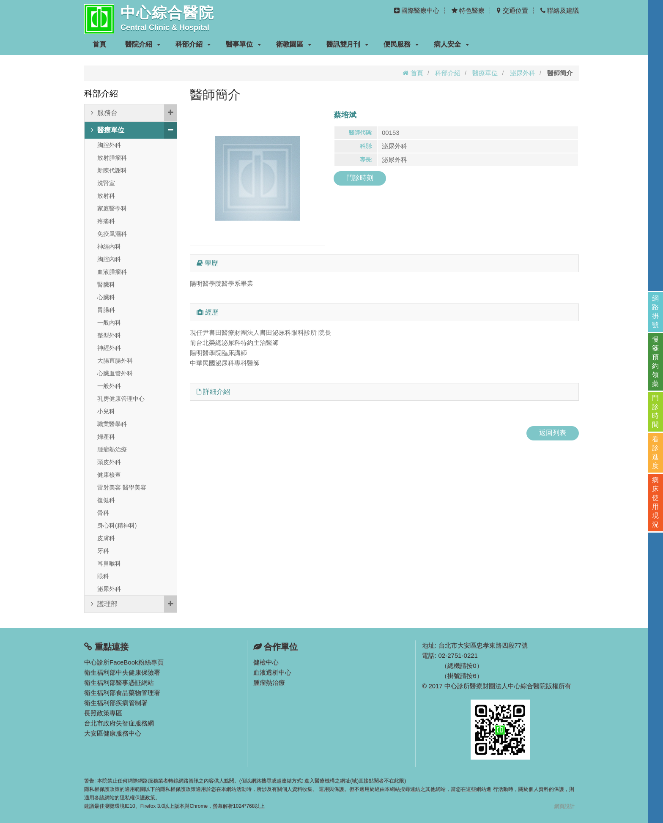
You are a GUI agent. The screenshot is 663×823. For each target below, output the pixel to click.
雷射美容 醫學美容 (121, 487)
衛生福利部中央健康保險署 (122, 672)
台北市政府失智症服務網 (119, 723)
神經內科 (109, 246)
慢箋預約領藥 (655, 361)
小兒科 (106, 411)
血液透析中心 (272, 672)
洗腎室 (106, 183)
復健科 (106, 500)
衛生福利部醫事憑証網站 (119, 682)
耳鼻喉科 (109, 563)
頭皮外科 (109, 462)
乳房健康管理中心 (121, 398)
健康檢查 (109, 474)
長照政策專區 (103, 712)
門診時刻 (359, 177)
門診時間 (655, 411)
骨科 (103, 512)
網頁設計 (564, 806)
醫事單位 (243, 44)
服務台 (134, 112)
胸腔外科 (109, 145)
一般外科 (109, 386)
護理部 (134, 604)
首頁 (99, 44)
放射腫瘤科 (112, 157)
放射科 (106, 195)
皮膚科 (106, 538)
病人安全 (451, 44)
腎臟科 (106, 284)
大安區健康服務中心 (112, 733)
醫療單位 (485, 73)
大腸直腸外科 (115, 360)
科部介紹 (193, 44)
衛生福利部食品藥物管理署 (122, 692)
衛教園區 (293, 44)
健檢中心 (266, 662)
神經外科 (109, 348)
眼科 (103, 576)
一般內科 (109, 322)
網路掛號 (655, 311)
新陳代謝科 (112, 170)
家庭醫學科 (112, 208)
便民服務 (401, 44)
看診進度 (655, 452)
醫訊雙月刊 (347, 44)
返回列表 (552, 432)
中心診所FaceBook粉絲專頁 (124, 662)
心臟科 (106, 297)
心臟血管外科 (115, 373)
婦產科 (106, 436)
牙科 (103, 550)
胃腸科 (106, 309)
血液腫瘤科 (112, 271)
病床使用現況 (655, 502)
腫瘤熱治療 (112, 449)
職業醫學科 (112, 424)
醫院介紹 (142, 44)
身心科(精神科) (117, 525)
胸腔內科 (109, 259)
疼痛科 (106, 221)
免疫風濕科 (112, 233)
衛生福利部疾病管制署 (116, 702)
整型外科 (109, 335)
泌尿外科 (522, 73)
